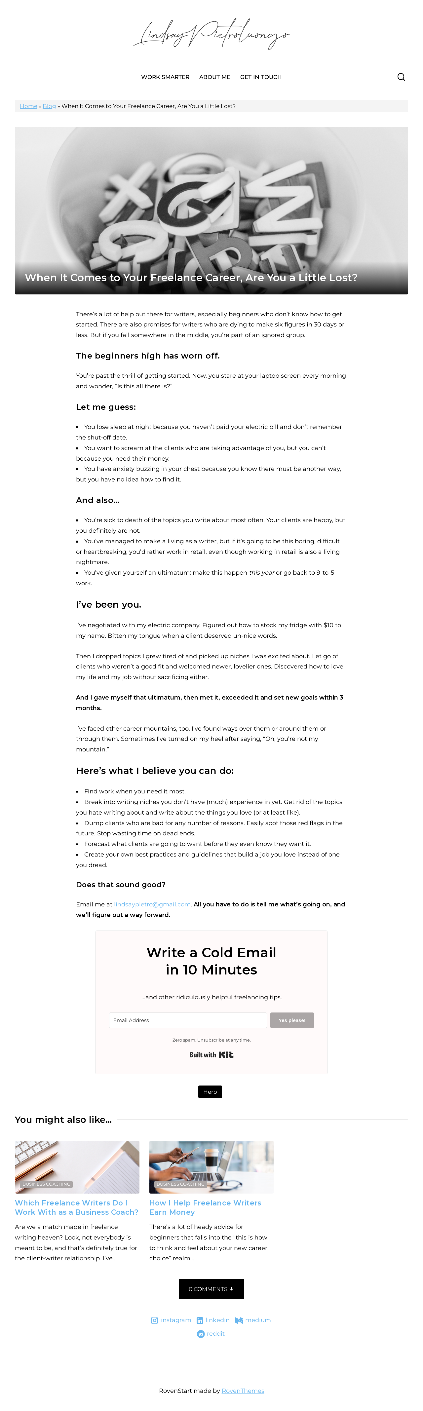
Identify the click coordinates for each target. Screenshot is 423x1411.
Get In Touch (261, 77)
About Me (214, 77)
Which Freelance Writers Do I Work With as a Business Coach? (76, 1207)
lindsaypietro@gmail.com (152, 904)
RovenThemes (243, 1390)
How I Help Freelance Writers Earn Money (205, 1207)
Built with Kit (212, 1055)
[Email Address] (188, 1020)
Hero (210, 1091)
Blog (49, 106)
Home (28, 106)
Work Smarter (165, 77)
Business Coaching (46, 1184)
